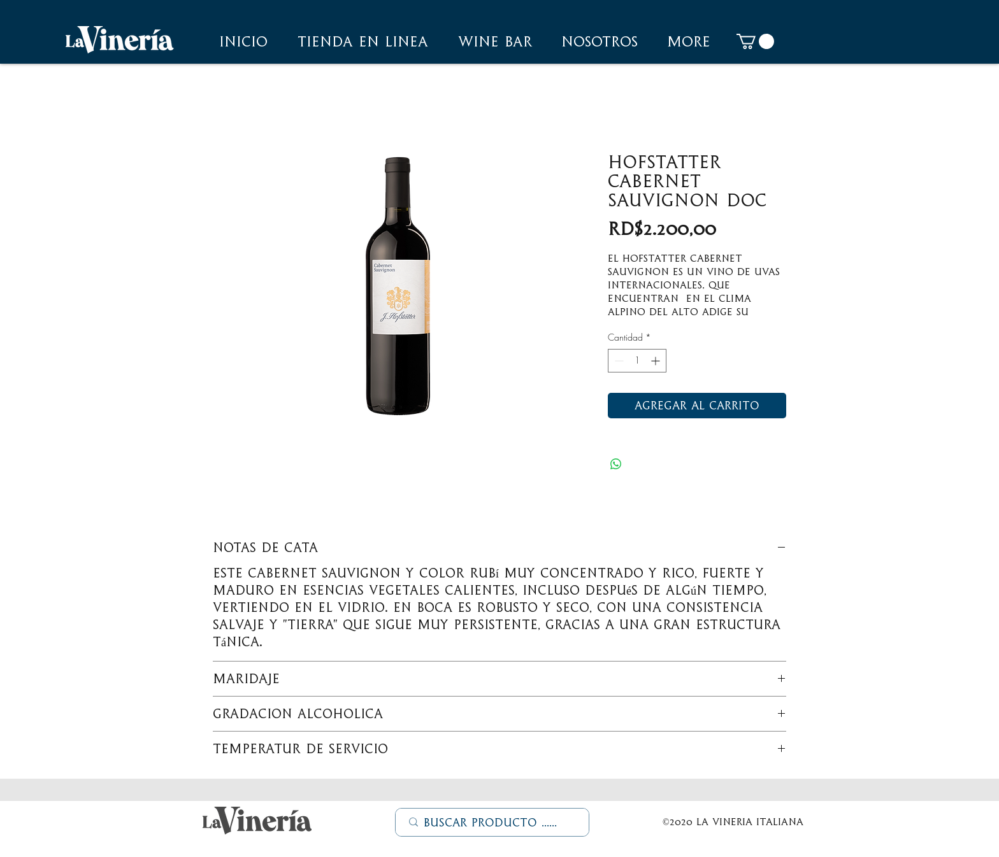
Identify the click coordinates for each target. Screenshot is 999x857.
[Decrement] (618, 361)
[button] (599, 41)
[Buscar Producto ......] (493, 823)
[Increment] (657, 361)
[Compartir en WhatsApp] (616, 464)
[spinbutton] (637, 361)
